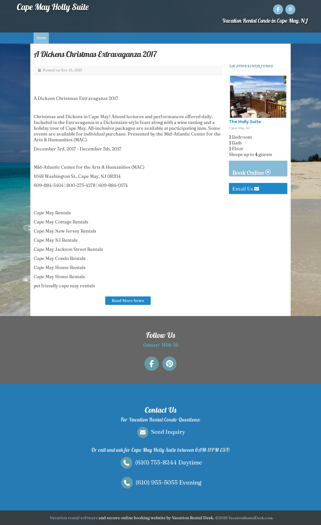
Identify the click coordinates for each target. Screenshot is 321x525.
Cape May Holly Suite (53, 6)
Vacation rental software (74, 517)
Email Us (245, 189)
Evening (160, 482)
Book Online (251, 172)
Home (41, 38)
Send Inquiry (160, 431)
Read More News (128, 300)
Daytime (160, 462)
